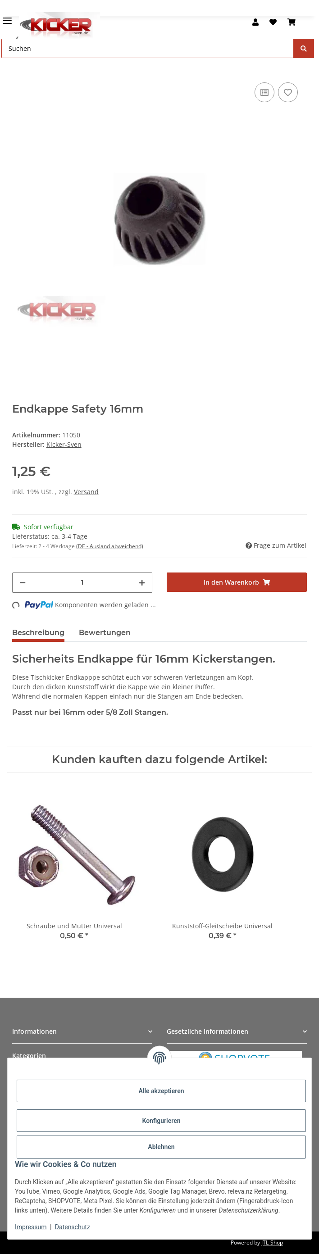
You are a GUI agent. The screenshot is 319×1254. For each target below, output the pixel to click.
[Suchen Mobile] (147, 48)
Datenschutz (72, 1227)
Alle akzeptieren (161, 1091)
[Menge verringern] (22, 582)
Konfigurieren (161, 1120)
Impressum (30, 1227)
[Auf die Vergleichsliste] (264, 92)
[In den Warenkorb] (19, 67)
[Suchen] (303, 48)
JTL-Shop (272, 1242)
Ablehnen (161, 1146)
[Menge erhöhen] (142, 582)
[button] (255, 22)
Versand (86, 491)
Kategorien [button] (29, 1055)
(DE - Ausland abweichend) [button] (109, 546)
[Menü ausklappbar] (7, 17)
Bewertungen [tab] (105, 632)
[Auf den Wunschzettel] (288, 92)
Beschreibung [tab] (38, 632)
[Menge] (82, 582)
